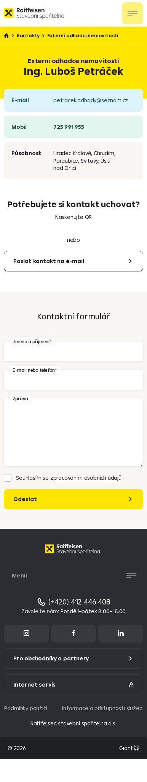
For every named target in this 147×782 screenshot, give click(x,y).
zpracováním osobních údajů (85, 477)
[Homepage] (73, 555)
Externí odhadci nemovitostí (82, 35)
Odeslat (25, 499)
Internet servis (73, 684)
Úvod (6, 36)
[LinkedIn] (120, 633)
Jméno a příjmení (31, 341)
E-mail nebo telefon (34, 370)
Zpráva (20, 398)
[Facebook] (73, 633)
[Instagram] (26, 633)
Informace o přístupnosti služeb (102, 708)
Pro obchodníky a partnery (51, 658)
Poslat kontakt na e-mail (48, 261)
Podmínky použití (25, 708)
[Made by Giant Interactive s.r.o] (129, 748)
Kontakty (28, 35)
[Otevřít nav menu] (132, 13)
